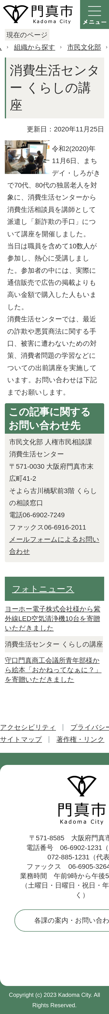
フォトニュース (43, 589)
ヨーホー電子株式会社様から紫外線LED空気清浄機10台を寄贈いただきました (52, 618)
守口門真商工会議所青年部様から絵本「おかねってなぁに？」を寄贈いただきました (53, 670)
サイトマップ (21, 739)
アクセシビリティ (28, 727)
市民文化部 (84, 47)
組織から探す (34, 47)
